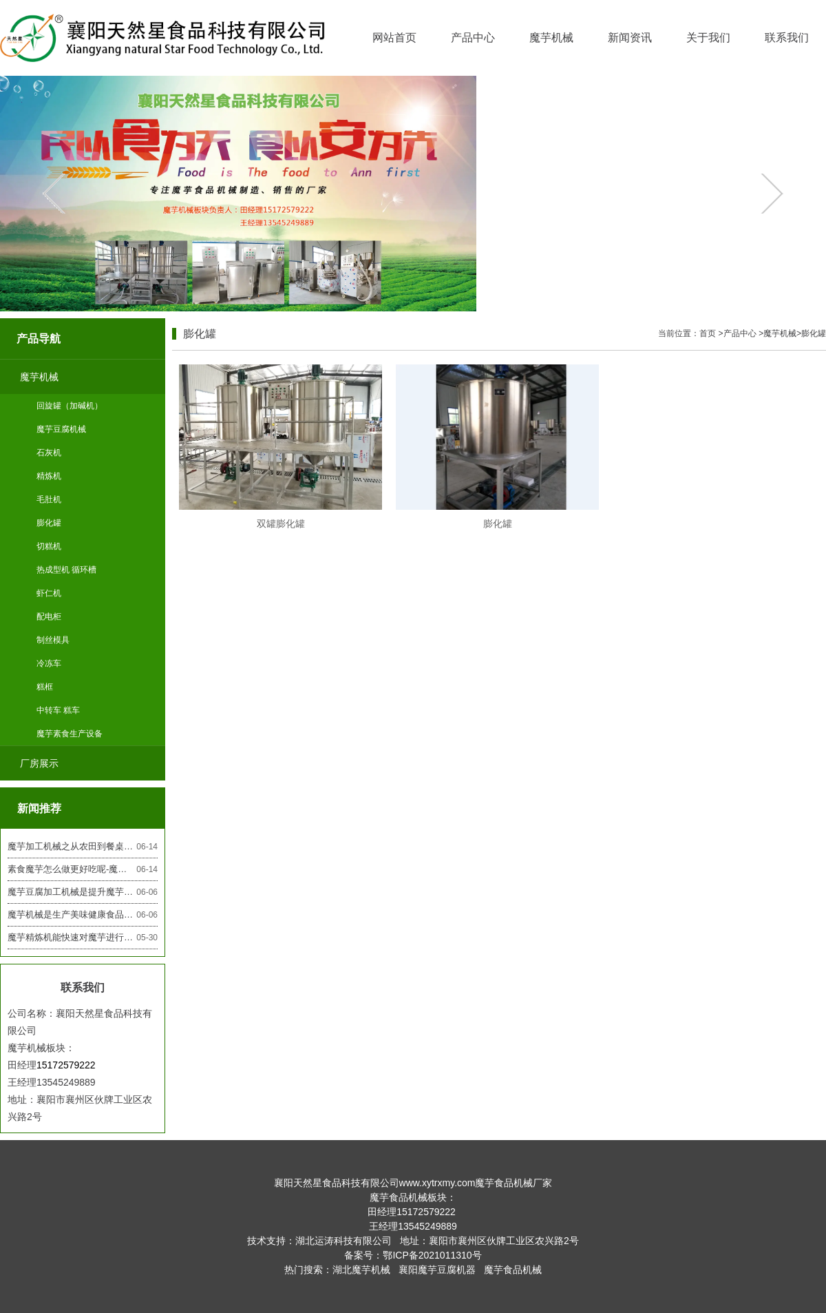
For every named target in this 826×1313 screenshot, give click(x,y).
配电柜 (48, 616)
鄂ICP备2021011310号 (432, 1255)
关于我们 (708, 37)
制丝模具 (53, 640)
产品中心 (473, 37)
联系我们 (787, 37)
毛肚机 (48, 499)
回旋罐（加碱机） (69, 406)
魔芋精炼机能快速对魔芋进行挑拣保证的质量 (83, 938)
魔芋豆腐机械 (61, 429)
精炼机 (48, 476)
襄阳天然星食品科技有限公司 (336, 1182)
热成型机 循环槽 (66, 570)
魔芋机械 (551, 37)
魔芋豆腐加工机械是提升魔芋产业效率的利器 (83, 892)
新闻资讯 (630, 37)
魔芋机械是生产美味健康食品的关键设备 (83, 915)
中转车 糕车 (58, 710)
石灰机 (48, 452)
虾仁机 (48, 593)
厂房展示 (39, 763)
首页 (707, 333)
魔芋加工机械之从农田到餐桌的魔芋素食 (83, 847)
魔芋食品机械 (513, 1269)
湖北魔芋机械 (361, 1269)
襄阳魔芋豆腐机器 (437, 1269)
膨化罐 (48, 523)
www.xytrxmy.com (437, 1182)
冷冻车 (48, 663)
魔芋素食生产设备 (69, 733)
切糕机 (48, 546)
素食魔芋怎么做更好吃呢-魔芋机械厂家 (83, 869)
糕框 (44, 687)
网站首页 (394, 37)
